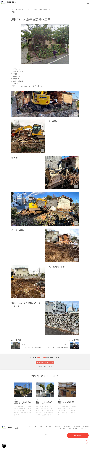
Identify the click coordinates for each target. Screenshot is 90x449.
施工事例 (20, 9)
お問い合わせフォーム (45, 362)
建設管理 (77, 426)
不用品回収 (67, 426)
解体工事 (58, 426)
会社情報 (86, 426)
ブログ (54, 428)
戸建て (28, 9)
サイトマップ (85, 428)
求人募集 (49, 426)
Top (13, 9)
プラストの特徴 (38, 426)
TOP (28, 426)
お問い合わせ (73, 428)
